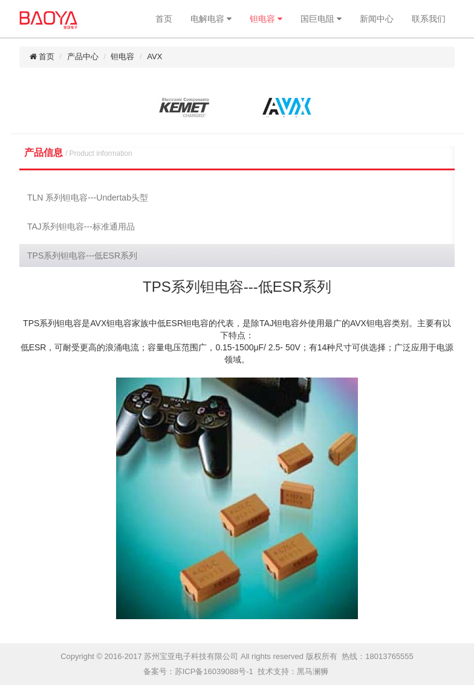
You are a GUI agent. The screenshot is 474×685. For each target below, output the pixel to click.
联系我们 (429, 19)
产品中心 (83, 56)
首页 (163, 19)
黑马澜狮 (312, 671)
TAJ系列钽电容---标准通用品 (81, 226)
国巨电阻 (321, 19)
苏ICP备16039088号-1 (214, 671)
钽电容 (266, 19)
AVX (154, 56)
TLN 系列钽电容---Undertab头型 (87, 197)
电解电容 (211, 19)
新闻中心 (377, 19)
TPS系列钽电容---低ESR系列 (82, 255)
